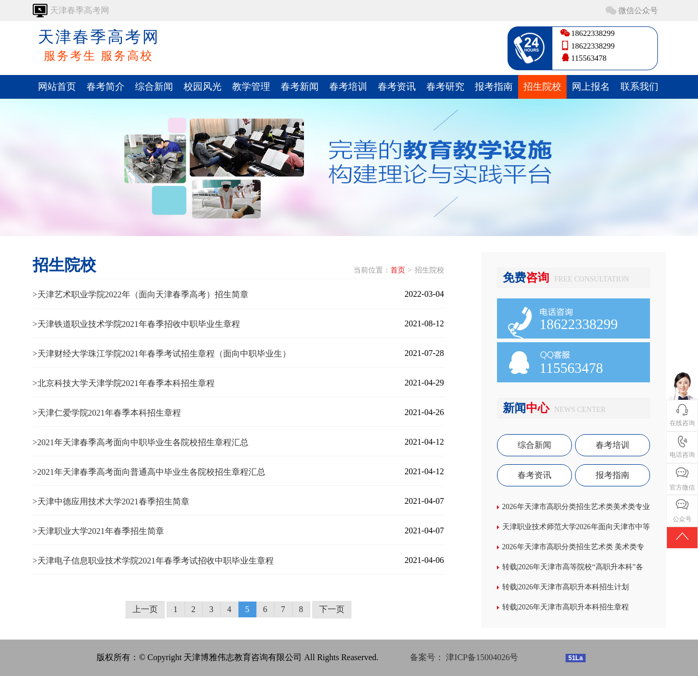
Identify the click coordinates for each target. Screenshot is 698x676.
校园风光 (203, 86)
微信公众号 (638, 10)
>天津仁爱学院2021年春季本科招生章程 (107, 412)
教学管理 (251, 86)
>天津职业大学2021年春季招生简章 (98, 531)
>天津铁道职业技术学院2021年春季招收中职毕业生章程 (136, 324)
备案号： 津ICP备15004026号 (464, 657)
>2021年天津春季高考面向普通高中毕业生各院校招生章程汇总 (149, 471)
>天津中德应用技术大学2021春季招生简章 (111, 501)
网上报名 (591, 86)
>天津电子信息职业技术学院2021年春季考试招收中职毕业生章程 (153, 560)
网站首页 (57, 86)
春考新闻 (300, 86)
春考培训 (348, 86)
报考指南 (494, 86)
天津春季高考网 (99, 46)
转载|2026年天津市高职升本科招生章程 (565, 607)
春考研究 (445, 86)
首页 (397, 270)
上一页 (145, 609)
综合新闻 (154, 86)
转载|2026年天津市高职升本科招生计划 (565, 587)
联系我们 (639, 86)
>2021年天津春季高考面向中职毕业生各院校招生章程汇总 (140, 442)
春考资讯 (397, 86)
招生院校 (542, 86)
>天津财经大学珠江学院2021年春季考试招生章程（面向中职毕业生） (162, 353)
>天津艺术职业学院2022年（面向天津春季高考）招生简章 (140, 294)
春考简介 (106, 86)
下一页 (332, 609)
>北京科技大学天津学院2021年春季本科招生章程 (124, 383)
